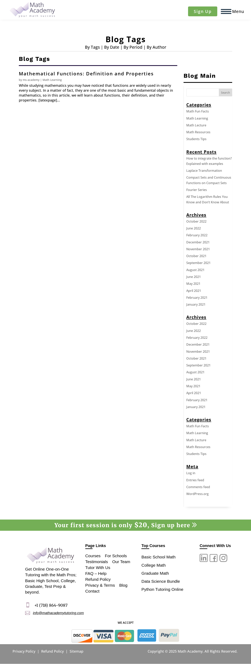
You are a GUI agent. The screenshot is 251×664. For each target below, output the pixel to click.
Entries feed (195, 480)
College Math (153, 565)
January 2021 (196, 304)
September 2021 (198, 263)
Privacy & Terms (100, 585)
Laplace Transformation (204, 170)
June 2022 (193, 228)
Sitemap (76, 651)
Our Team (121, 561)
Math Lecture (196, 125)
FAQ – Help (96, 573)
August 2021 (195, 270)
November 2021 (198, 249)
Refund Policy (98, 579)
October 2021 (196, 256)
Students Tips (196, 139)
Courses (93, 555)
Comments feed (198, 487)
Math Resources (198, 132)
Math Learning (52, 80)
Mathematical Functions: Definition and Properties (86, 73)
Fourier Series (196, 190)
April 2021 (193, 291)
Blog (123, 585)
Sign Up (203, 11)
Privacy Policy (24, 651)
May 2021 (193, 283)
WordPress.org (197, 494)
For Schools (116, 555)
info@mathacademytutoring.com (58, 613)
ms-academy (31, 80)
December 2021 (198, 242)
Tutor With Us (97, 567)
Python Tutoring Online (162, 589)
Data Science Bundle (160, 581)
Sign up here (174, 525)
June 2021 (193, 277)
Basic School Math (158, 557)
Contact (92, 591)
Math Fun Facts (197, 111)
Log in (190, 473)
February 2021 (196, 297)
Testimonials (96, 561)
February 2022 (196, 235)
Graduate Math (155, 573)
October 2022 (196, 221)
